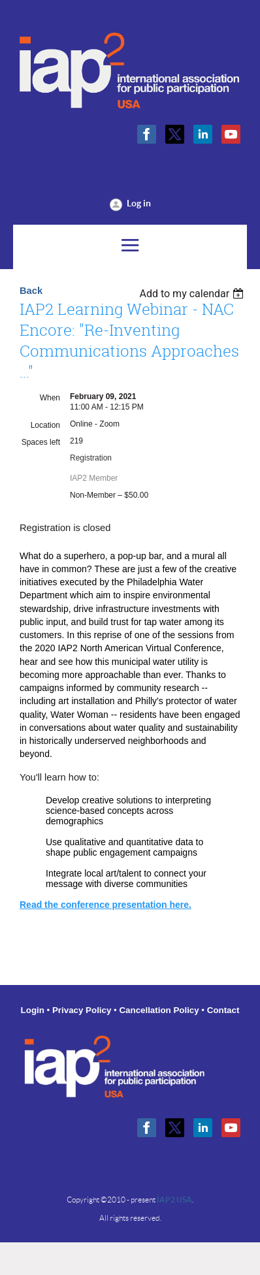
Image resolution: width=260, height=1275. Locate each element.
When (50, 397)
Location (45, 425)
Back (31, 290)
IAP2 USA (174, 1199)
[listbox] (193, 293)
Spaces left (41, 442)
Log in (139, 203)
